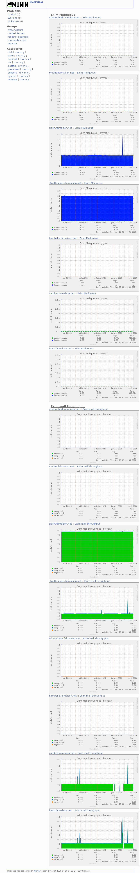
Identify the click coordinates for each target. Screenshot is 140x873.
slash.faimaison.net (60, 128)
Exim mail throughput (95, 409)
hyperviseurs (15, 30)
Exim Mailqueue (92, 17)
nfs (10, 62)
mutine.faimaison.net (61, 72)
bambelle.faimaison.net (63, 238)
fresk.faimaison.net (60, 348)
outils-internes (16, 33)
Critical (12, 14)
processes (14, 69)
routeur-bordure (17, 40)
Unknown (13, 21)
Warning (12, 18)
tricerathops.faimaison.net (64, 638)
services (12, 43)
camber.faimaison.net (61, 293)
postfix (12, 66)
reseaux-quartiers (18, 36)
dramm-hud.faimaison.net (64, 17)
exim (11, 55)
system (12, 76)
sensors (12, 72)
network (12, 59)
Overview (36, 2)
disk (10, 52)
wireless (12, 79)
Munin (37, 871)
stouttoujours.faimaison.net (65, 183)
